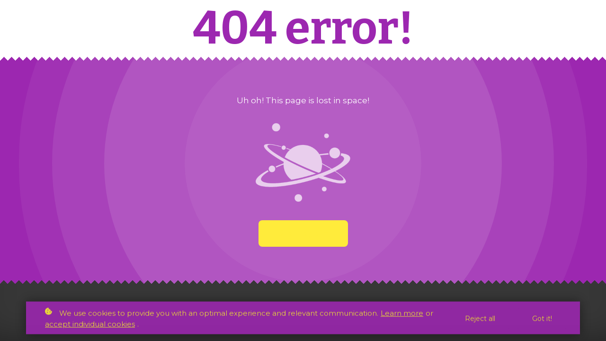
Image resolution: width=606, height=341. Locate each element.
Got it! (542, 319)
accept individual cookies (90, 325)
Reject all (480, 319)
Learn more (402, 314)
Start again (303, 233)
